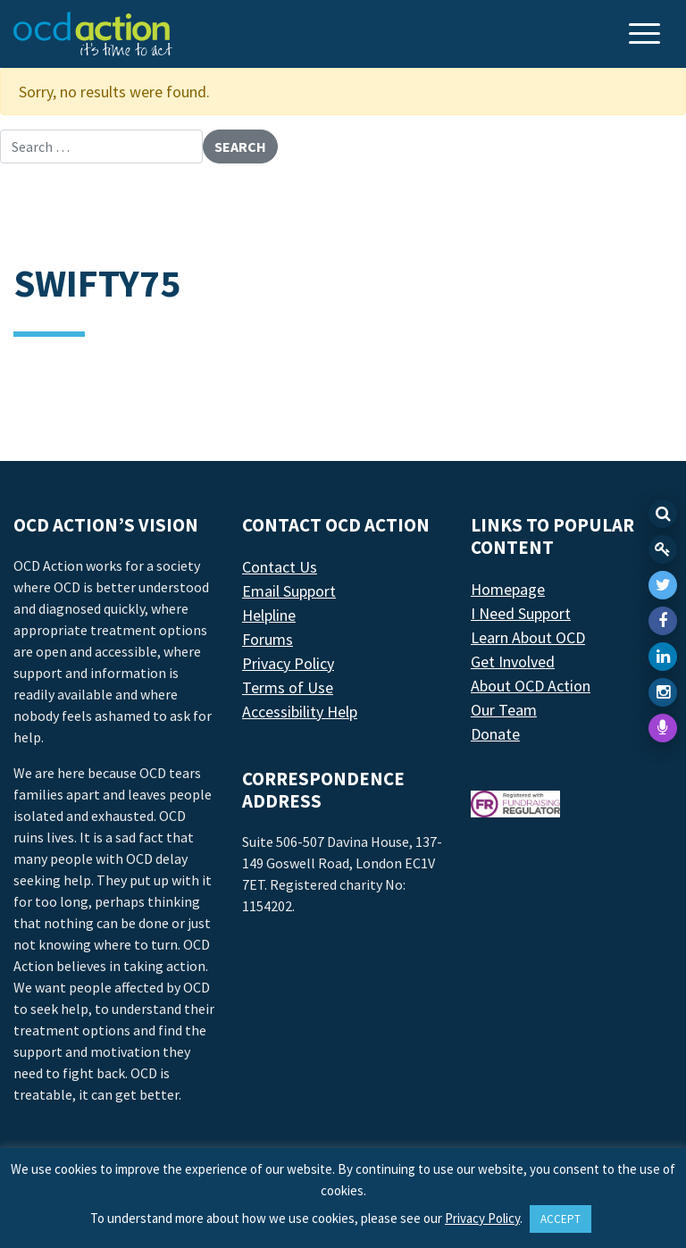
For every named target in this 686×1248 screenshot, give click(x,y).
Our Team (504, 709)
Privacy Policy (288, 663)
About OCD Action (530, 685)
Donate (495, 734)
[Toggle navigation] (647, 35)
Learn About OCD (528, 637)
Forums (267, 639)
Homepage (508, 589)
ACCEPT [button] (560, 1219)
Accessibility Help (299, 711)
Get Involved (513, 661)
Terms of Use (287, 687)
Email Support (289, 591)
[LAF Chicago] (92, 34)
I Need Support (521, 613)
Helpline (269, 615)
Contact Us (279, 567)
